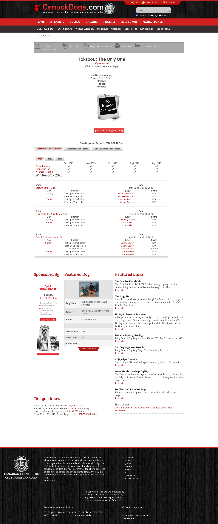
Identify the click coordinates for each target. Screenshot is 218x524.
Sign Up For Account (151, 2)
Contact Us (44, 35)
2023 (40, 159)
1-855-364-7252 (51, 515)
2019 (60, 159)
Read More (120, 290)
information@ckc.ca (84, 515)
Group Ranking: (43, 168)
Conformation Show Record (49, 149)
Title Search (163, 28)
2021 (50, 159)
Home (41, 21)
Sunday (48, 242)
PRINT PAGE (127, 46)
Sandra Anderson (127, 199)
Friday (49, 199)
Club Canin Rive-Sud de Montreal (51, 213)
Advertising (146, 28)
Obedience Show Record (77, 149)
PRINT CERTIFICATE (49, 48)
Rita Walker (127, 222)
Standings (102, 28)
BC (125, 472)
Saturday (49, 193)
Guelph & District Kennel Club (50, 237)
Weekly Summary (84, 28)
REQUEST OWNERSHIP (101, 46)
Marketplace (153, 21)
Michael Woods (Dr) (128, 193)
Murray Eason (128, 219)
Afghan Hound (101, 63)
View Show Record (88, 348)
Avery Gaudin (127, 242)
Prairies (109, 21)
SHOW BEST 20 (148, 46)
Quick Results (65, 28)
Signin (135, 2)
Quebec (75, 21)
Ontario (92, 21)
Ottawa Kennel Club (45, 187)
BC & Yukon (129, 21)
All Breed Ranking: (44, 171)
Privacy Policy (131, 478)
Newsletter (169, 2)
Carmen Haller (128, 251)
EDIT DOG (74, 46)
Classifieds (131, 28)
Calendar (116, 28)
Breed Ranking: (43, 166)
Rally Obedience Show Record (107, 149)
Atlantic (57, 21)
